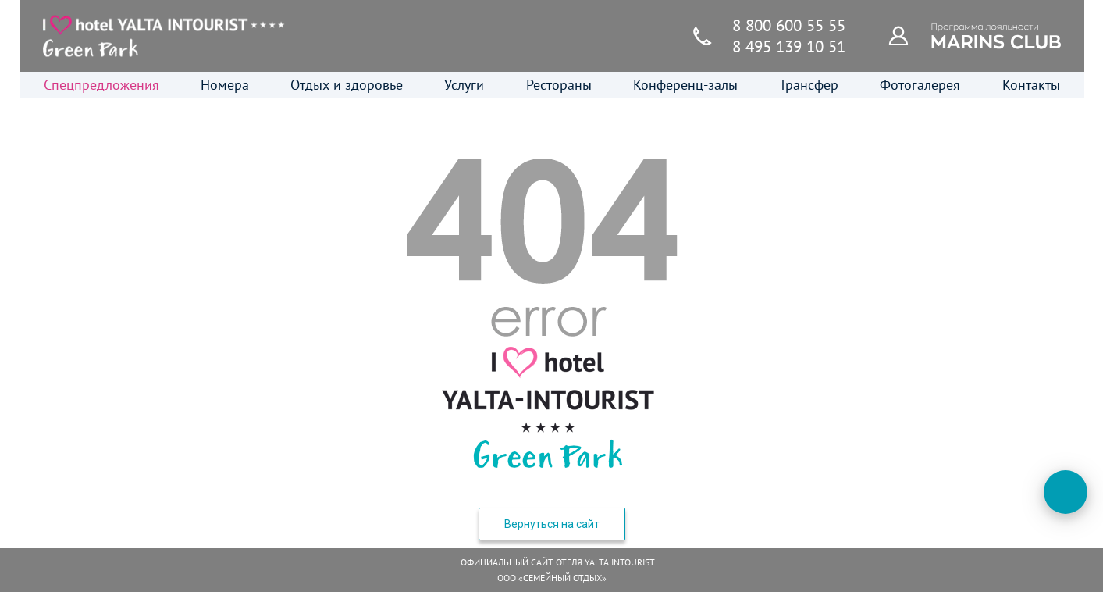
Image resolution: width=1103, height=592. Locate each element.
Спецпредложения (101, 85)
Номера (225, 85)
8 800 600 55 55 (788, 25)
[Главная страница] (164, 36)
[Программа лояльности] (907, 35)
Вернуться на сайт (552, 524)
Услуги (464, 85)
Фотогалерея (920, 85)
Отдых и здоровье (346, 85)
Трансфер (808, 85)
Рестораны (559, 85)
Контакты (1031, 85)
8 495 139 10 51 (788, 46)
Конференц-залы (685, 85)
